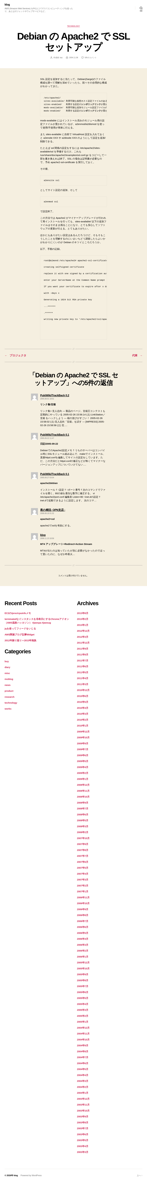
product (9, 691)
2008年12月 (83, 785)
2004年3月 (82, 1081)
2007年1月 (82, 891)
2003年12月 (83, 1098)
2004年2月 (82, 1087)
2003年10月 (83, 1110)
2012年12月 (83, 631)
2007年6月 (82, 862)
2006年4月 (82, 939)
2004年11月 (83, 1033)
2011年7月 (82, 660)
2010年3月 (82, 713)
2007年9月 (82, 844)
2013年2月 (82, 619)
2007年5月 (82, 867)
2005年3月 (82, 1010)
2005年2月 (82, 1016)
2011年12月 (83, 642)
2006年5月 (82, 933)
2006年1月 (82, 956)
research (9, 697)
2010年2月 (82, 719)
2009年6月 (82, 755)
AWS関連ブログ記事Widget (19, 634)
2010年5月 (82, 702)
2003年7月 (82, 1128)
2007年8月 (82, 850)
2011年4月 (82, 678)
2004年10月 (83, 1039)
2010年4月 (82, 708)
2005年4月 (82, 1004)
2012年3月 (82, 637)
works (8, 708)
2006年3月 (82, 944)
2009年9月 (82, 743)
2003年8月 (82, 1122)
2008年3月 (82, 826)
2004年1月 (82, 1092)
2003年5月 (82, 1140)
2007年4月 (82, 873)
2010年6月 (82, 696)
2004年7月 (82, 1057)
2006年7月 (82, 921)
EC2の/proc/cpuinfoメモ (18, 613)
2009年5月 (82, 761)
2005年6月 (82, 992)
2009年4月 (82, 767)
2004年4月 (82, 1075)
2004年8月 (82, 1051)
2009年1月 (82, 779)
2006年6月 (82, 927)
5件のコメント (91, 58)
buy (7, 661)
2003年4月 (82, 1146)
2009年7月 (82, 749)
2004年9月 (82, 1045)
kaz (61, 58)
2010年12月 (83, 690)
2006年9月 (82, 909)
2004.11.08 (73, 58)
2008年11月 (83, 790)
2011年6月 (82, 666)
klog (7, 4)
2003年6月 (82, 1134)
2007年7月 (82, 856)
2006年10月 (83, 903)
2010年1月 (82, 725)
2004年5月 (82, 1069)
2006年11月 (83, 897)
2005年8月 (82, 980)
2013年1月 (82, 625)
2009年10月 (83, 737)
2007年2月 (82, 885)
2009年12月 (83, 731)
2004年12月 (83, 1027)
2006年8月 (82, 915)
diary (7, 667)
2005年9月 (82, 974)
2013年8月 (82, 613)
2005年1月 (82, 1021)
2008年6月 (82, 814)
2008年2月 (82, 832)
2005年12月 (83, 962)
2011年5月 (82, 672)
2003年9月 (82, 1116)
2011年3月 (82, 684)
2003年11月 (83, 1104)
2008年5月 (82, 820)
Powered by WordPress (31, 1175)
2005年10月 (83, 968)
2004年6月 (82, 1063)
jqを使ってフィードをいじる (20, 628)
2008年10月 (83, 796)
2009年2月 (82, 773)
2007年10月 (83, 838)
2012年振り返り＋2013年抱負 (20, 640)
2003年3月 (82, 1152)
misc (7, 673)
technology (73, 26)
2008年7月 (82, 808)
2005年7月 (82, 986)
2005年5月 (82, 998)
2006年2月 (82, 950)
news (7, 685)
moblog (9, 679)
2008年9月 (82, 802)
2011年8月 (82, 654)
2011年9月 (82, 648)
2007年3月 (82, 879)
